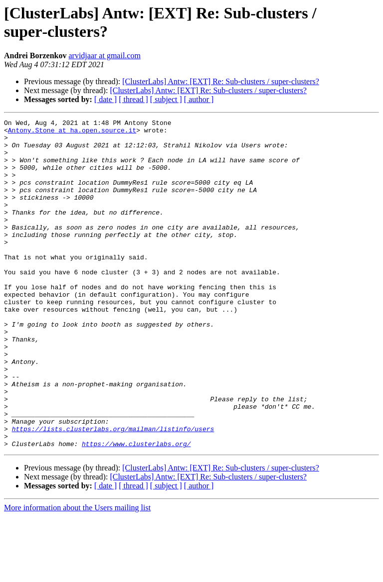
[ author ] (199, 99)
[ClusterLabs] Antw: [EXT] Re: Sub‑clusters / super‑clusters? (220, 81)
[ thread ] (133, 99)
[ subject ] (166, 99)
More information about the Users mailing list (77, 573)
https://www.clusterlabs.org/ (136, 509)
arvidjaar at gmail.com (104, 55)
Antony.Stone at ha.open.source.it (72, 132)
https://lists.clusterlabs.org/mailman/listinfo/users (113, 491)
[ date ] (105, 99)
